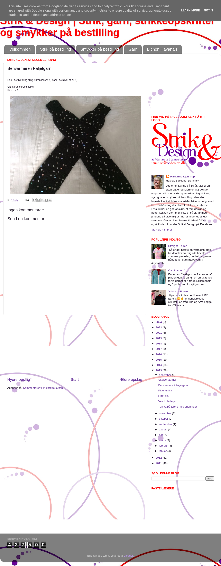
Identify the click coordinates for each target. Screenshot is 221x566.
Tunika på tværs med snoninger (177, 406)
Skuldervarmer (167, 379)
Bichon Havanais (162, 49)
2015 (159, 359)
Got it (208, 10)
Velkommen (20, 49)
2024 (159, 322)
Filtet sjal (163, 395)
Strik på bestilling (55, 49)
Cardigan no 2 (177, 270)
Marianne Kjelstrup (182, 176)
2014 (159, 365)
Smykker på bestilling (99, 49)
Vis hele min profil (162, 229)
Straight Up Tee (177, 245)
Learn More (190, 10)
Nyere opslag (18, 379)
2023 (159, 327)
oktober (164, 418)
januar (163, 450)
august (163, 429)
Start (75, 379)
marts (163, 440)
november (165, 413)
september (166, 424)
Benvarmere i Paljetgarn (173, 385)
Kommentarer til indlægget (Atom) (44, 387)
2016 (159, 354)
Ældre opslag (130, 379)
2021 (159, 332)
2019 (159, 338)
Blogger (128, 555)
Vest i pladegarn (168, 401)
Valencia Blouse (178, 291)
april (162, 434)
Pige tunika (165, 390)
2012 (159, 457)
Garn (132, 49)
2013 (159, 370)
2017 (159, 348)
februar (164, 445)
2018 (159, 343)
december (165, 375)
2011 (159, 463)
